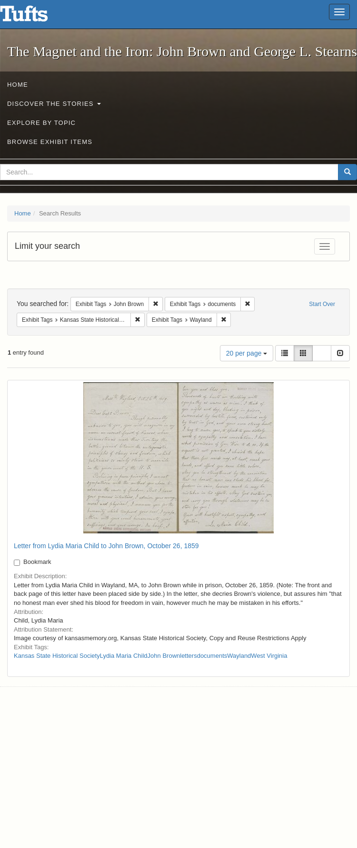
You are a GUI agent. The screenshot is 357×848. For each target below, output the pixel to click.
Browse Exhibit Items (49, 141)
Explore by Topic (41, 122)
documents (212, 655)
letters (188, 655)
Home (17, 84)
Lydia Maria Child (124, 655)
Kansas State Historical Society (57, 655)
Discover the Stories (54, 103)
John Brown (164, 655)
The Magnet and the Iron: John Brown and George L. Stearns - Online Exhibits (35, 17)
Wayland (239, 655)
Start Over (322, 304)
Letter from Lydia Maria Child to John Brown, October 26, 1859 (106, 546)
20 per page (247, 353)
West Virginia (269, 655)
